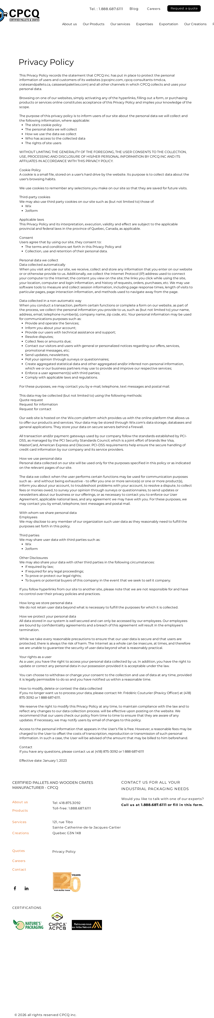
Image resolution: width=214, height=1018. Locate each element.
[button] (184, 8)
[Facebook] (14, 888)
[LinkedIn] (26, 888)
